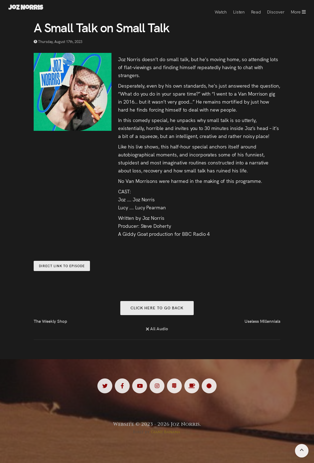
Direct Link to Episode (62, 265)
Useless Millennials (262, 321)
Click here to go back (157, 307)
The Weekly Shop (50, 321)
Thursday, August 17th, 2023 (58, 41)
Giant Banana (165, 432)
